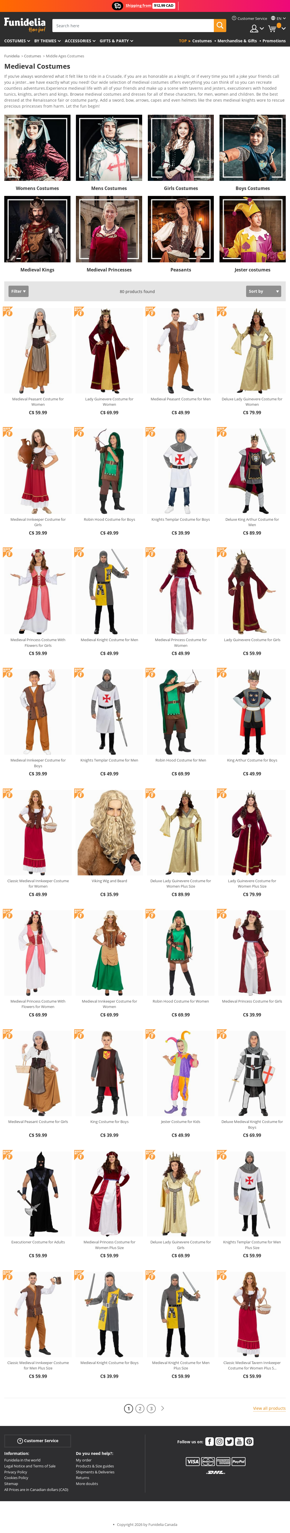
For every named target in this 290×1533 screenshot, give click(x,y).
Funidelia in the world (22, 1460)
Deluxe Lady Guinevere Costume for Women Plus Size (180, 883)
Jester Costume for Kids (180, 1121)
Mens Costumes (109, 188)
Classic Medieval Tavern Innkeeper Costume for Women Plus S (252, 1365)
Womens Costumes (37, 188)
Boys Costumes (253, 188)
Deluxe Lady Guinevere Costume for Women (252, 401)
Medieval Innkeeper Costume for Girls (38, 522)
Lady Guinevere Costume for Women (109, 401)
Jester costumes (252, 270)
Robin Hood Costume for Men (180, 760)
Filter (16, 291)
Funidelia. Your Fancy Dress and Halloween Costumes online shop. (24, 25)
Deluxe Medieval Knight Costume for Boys (252, 1124)
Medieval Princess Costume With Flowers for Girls (37, 642)
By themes (45, 40)
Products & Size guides (95, 1466)
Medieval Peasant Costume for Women (38, 401)
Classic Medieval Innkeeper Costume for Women (38, 883)
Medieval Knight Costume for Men (109, 639)
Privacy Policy (15, 1472)
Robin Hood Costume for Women (181, 1001)
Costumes (15, 40)
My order (83, 1460)
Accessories (78, 40)
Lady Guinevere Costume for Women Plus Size (252, 883)
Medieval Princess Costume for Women (181, 642)
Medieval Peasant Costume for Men (181, 398)
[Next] (162, 1408)
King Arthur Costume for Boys (252, 760)
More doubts (87, 1483)
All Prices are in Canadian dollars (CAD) (36, 1489)
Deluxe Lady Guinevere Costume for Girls (180, 1244)
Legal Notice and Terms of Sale (30, 1466)
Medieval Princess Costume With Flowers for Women (37, 1004)
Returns (82, 1477)
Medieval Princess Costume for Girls (252, 1001)
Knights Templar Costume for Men (109, 760)
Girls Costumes (181, 188)
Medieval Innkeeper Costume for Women (109, 1004)
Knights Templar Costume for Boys (181, 519)
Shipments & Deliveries (95, 1472)
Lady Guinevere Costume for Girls (252, 639)
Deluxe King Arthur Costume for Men (252, 522)
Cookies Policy (16, 1477)
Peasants (180, 270)
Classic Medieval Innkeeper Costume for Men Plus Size (38, 1365)
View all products (269, 1408)
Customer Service (37, 1441)
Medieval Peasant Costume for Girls (38, 1121)
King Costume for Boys (109, 1121)
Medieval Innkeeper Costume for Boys (38, 763)
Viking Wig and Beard (109, 880)
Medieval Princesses (109, 270)
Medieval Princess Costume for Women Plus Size (109, 1244)
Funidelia (12, 55)
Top (183, 40)
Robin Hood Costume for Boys (109, 519)
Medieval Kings (37, 270)
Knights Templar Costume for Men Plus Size (252, 1244)
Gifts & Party (114, 40)
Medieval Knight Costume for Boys (109, 1362)
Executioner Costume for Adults (38, 1242)
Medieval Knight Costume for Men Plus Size (181, 1365)
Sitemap (11, 1483)
